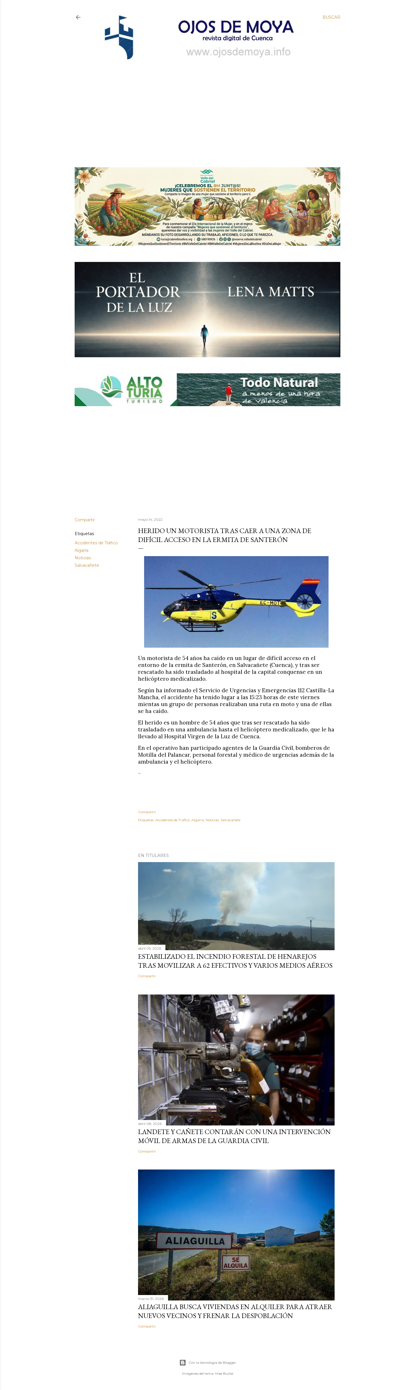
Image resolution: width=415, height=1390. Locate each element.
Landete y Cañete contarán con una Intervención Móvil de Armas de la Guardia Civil (234, 1136)
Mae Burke (224, 1373)
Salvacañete (87, 565)
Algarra (81, 550)
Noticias (83, 557)
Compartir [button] (85, 519)
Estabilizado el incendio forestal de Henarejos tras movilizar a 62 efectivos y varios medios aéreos (235, 961)
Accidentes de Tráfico (96, 542)
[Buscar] (331, 17)
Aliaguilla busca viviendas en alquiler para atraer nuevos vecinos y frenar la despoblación (235, 1311)
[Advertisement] (202, 105)
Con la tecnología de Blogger (207, 1362)
